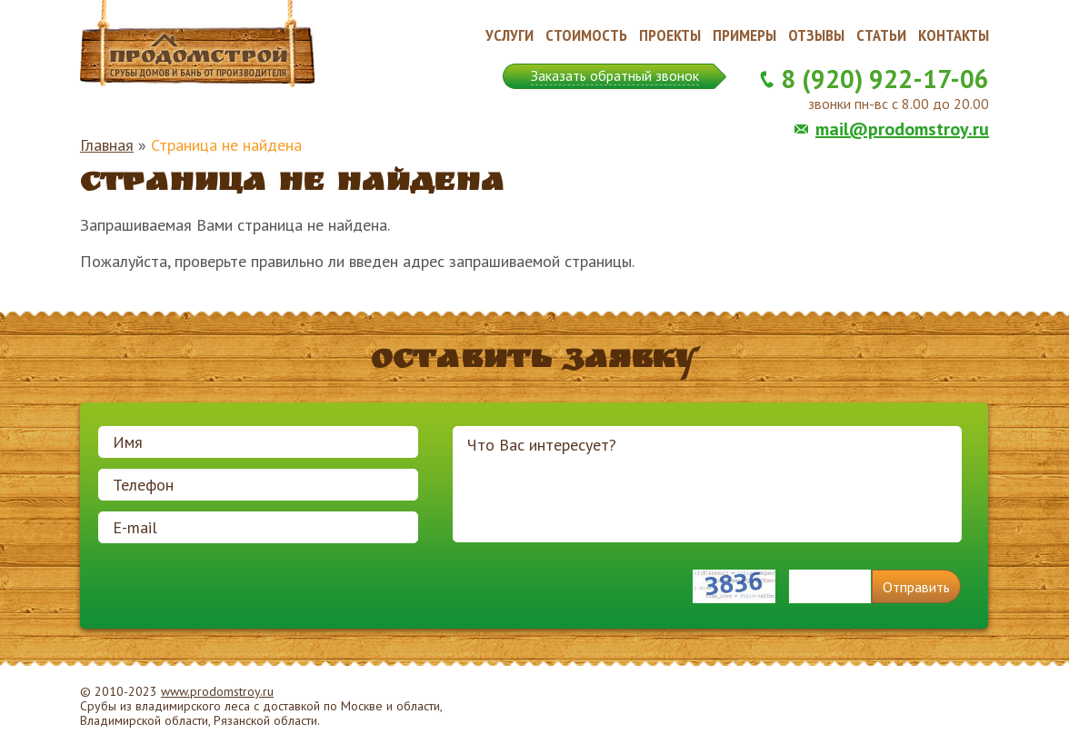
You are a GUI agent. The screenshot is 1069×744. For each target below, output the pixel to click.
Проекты (670, 35)
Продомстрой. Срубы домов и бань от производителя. (198, 44)
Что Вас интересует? (707, 484)
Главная (107, 144)
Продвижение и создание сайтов (945, 706)
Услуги (509, 35)
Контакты (953, 35)
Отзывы (816, 35)
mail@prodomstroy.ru (902, 129)
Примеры (744, 35)
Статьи (881, 35)
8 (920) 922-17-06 (885, 78)
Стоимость (586, 35)
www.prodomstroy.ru (217, 691)
